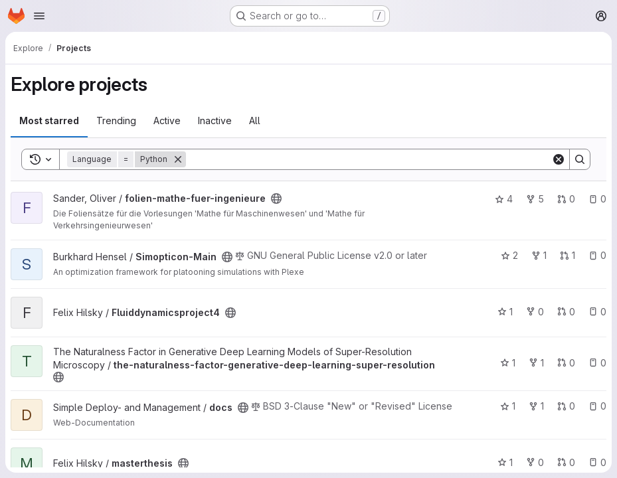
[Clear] (559, 159)
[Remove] (178, 159)
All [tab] (254, 120)
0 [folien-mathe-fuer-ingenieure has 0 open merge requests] (566, 198)
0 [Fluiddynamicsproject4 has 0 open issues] (597, 311)
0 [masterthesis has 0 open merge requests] (566, 462)
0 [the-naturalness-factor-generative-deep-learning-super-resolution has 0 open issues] (597, 362)
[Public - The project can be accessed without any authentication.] (276, 198)
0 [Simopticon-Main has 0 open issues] (597, 255)
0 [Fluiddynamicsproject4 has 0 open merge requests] (566, 311)
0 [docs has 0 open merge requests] (566, 406)
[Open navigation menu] (39, 16)
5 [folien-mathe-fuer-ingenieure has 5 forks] (535, 198)
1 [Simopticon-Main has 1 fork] (539, 255)
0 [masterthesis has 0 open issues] (597, 462)
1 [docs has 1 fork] (536, 406)
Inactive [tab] (215, 120)
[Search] (369, 159)
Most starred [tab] (49, 120)
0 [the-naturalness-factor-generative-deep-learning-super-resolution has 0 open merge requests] (566, 362)
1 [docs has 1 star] (507, 406)
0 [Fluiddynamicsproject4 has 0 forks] (535, 311)
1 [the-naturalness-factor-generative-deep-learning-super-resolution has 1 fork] (536, 362)
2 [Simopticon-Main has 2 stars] (509, 255)
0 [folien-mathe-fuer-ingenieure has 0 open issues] (597, 198)
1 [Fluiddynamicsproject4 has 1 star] (505, 311)
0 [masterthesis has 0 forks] (535, 462)
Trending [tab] (116, 120)
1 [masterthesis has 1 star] (505, 462)
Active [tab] (167, 120)
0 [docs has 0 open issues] (597, 406)
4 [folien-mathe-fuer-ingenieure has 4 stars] (504, 198)
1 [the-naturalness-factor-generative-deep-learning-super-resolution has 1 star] (507, 362)
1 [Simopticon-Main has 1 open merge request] (567, 255)
